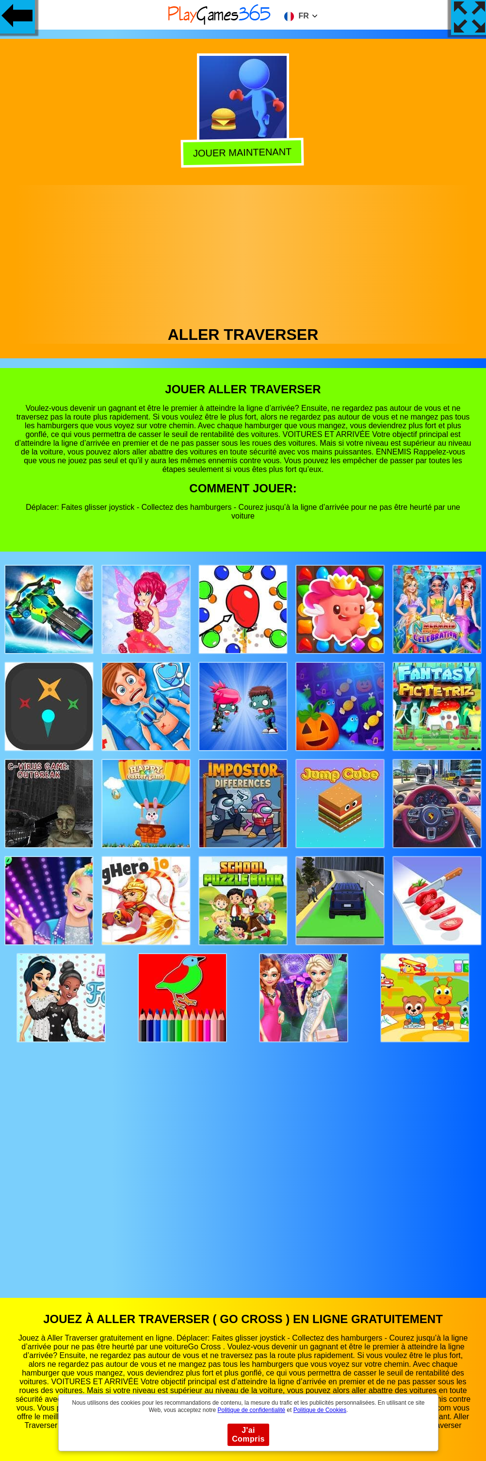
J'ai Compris (248, 1434)
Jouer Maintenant (244, 152)
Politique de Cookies (319, 1410)
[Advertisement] (243, 253)
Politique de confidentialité (251, 1410)
